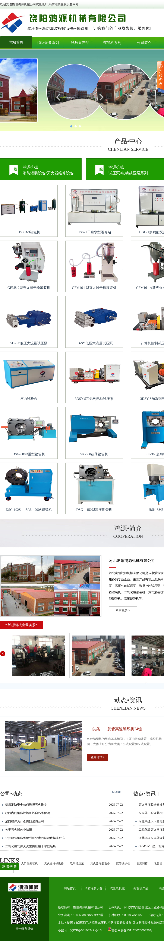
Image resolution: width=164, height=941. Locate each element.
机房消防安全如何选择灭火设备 (26, 804)
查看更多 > (123, 610)
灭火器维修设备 (54, 863)
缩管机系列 (112, 43)
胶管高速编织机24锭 (124, 729)
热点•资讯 (144, 793)
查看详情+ (97, 757)
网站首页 (16, 42)
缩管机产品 (140, 888)
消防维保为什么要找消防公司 (24, 821)
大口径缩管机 (29, 863)
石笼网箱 (142, 863)
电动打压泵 (77, 863)
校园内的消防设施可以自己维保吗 (27, 813)
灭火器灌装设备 (100, 863)
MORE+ (117, 791)
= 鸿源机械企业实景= (21, 625)
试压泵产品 (80, 43)
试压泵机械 (117, 888)
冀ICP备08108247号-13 (86, 930)
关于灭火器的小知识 (18, 829)
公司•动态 (11, 793)
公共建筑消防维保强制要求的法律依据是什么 (35, 838)
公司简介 (144, 43)
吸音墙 (158, 863)
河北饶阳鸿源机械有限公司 (132, 560)
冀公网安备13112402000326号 (132, 930)
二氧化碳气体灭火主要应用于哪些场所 (30, 846)
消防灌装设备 (93, 888)
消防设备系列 (48, 43)
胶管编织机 (123, 863)
